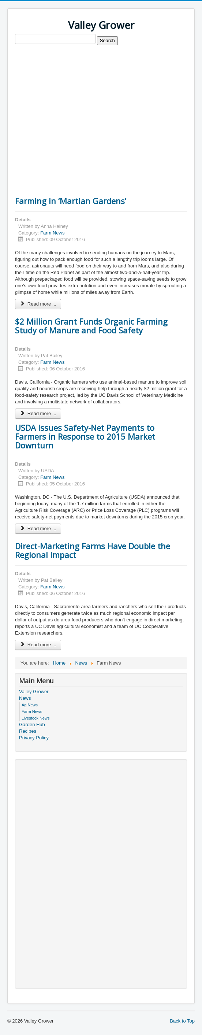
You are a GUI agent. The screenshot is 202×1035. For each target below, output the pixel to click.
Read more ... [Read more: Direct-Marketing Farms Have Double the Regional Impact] (38, 644)
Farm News (52, 233)
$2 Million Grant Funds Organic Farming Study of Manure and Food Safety (91, 326)
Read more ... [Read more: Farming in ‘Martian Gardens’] (38, 304)
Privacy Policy (34, 737)
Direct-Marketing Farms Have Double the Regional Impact (92, 550)
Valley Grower (34, 691)
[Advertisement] (101, 102)
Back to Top (182, 1021)
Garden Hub (32, 724)
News (25, 698)
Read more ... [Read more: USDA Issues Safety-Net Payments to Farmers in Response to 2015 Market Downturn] (38, 528)
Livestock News (35, 718)
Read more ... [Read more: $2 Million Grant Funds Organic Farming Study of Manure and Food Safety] (38, 413)
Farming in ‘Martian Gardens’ (70, 200)
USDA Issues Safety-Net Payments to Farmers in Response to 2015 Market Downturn (85, 436)
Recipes (27, 731)
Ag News (30, 705)
